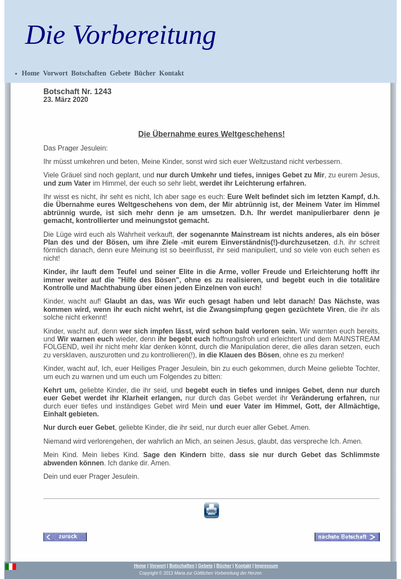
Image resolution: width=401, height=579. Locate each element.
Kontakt (171, 73)
